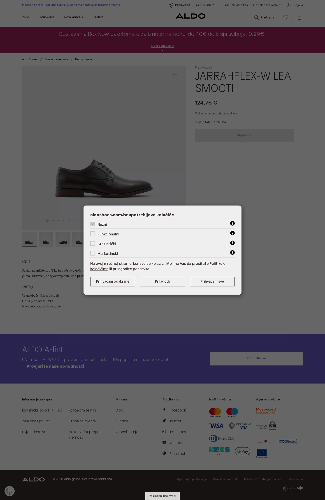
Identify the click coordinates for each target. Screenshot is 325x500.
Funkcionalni (108, 234)
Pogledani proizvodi (162, 496)
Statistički (107, 244)
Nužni (102, 224)
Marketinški (108, 254)
